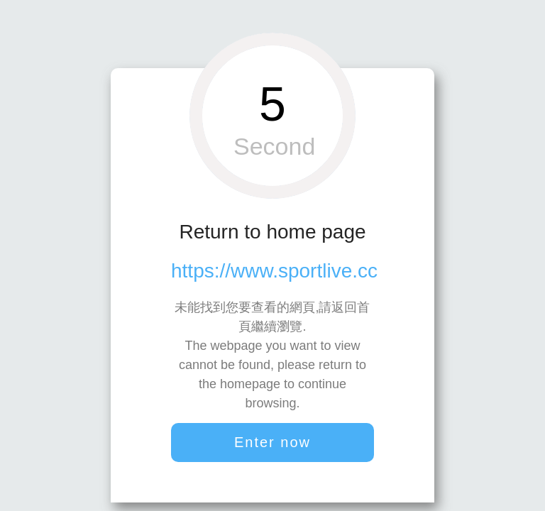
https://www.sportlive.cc (274, 271)
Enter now (272, 442)
